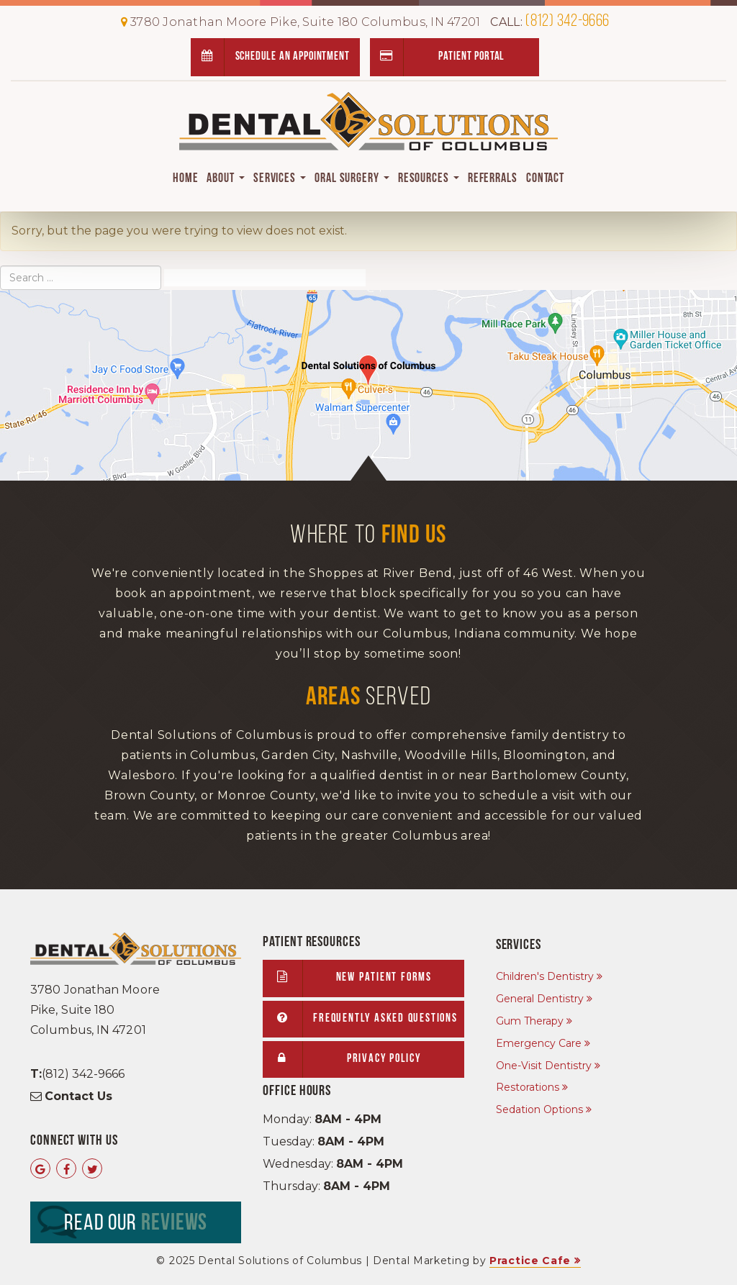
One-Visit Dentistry (544, 1065)
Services (279, 179)
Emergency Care (539, 1043)
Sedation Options (539, 1109)
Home (186, 179)
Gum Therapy (530, 1020)
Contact (545, 179)
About (225, 179)
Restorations (527, 1087)
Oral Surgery (352, 179)
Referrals (492, 179)
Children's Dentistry (545, 976)
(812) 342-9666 (549, 21)
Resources (428, 179)
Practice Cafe (530, 1260)
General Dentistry (540, 998)
